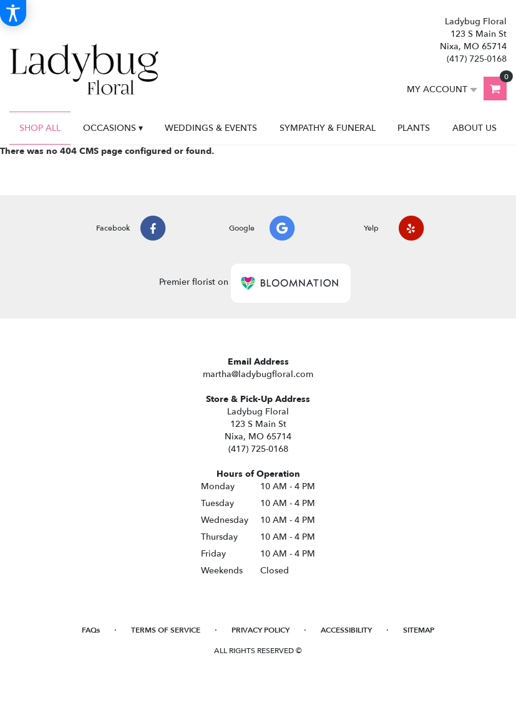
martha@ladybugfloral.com (258, 374)
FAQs (91, 630)
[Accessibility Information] (13, 13)
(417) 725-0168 (477, 59)
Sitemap (418, 630)
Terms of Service (165, 630)
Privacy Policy (260, 630)
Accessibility (346, 630)
